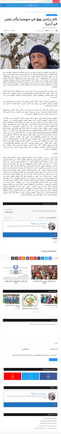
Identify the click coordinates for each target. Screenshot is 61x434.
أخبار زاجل (49, 11)
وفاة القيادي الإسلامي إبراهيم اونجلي (48, 421)
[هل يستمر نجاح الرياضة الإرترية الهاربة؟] (11, 299)
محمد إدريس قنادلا (50, 30)
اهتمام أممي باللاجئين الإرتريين (45, 1)
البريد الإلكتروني (53, 349)
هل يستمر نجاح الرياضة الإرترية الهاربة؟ (12, 306)
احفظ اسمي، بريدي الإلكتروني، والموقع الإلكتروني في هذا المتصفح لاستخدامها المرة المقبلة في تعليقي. (34, 355)
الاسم (55, 343)
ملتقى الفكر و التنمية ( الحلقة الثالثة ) (30, 309)
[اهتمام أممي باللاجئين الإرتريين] (49, 299)
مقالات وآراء (49, 15)
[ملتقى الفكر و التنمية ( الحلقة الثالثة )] (30, 300)
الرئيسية (55, 11)
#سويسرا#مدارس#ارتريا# (48, 251)
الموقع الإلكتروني (25, 349)
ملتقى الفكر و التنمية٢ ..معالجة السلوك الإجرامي (45, 428)
